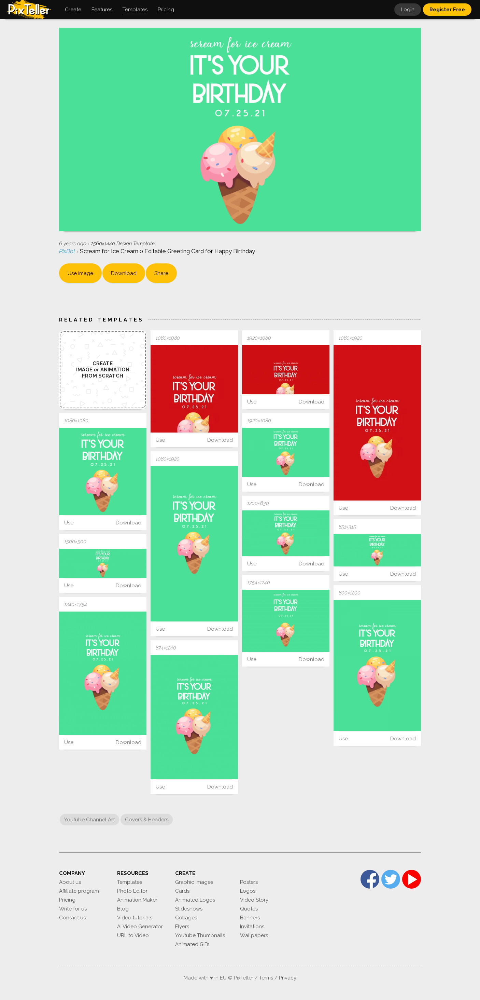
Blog (123, 909)
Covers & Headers (146, 820)
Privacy (287, 978)
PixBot (67, 251)
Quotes (249, 909)
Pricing (67, 900)
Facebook (370, 879)
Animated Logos (195, 900)
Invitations (252, 926)
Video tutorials (134, 918)
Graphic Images (194, 882)
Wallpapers (254, 935)
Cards (182, 891)
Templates (129, 882)
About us (70, 882)
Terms (266, 978)
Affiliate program (79, 891)
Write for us (73, 909)
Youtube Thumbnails (200, 935)
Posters (249, 882)
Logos (247, 891)
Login (407, 9)
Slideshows (188, 909)
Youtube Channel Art (89, 820)
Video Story (254, 900)
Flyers (182, 926)
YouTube (411, 879)
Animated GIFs (192, 944)
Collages (186, 918)
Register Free (447, 9)
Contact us (72, 918)
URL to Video (133, 935)
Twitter (390, 879)
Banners (250, 918)
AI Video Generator (140, 926)
